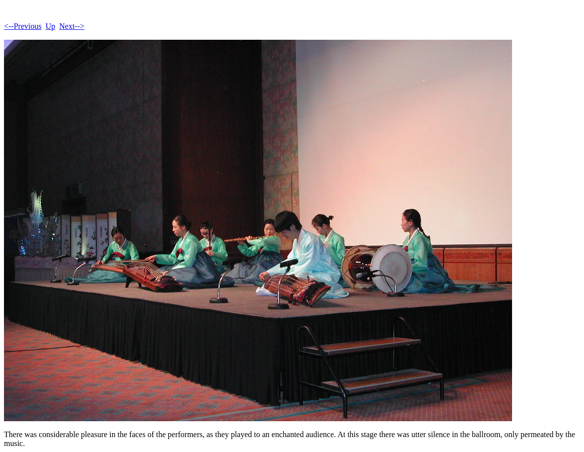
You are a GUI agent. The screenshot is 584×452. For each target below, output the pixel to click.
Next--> (71, 26)
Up (51, 26)
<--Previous (23, 26)
